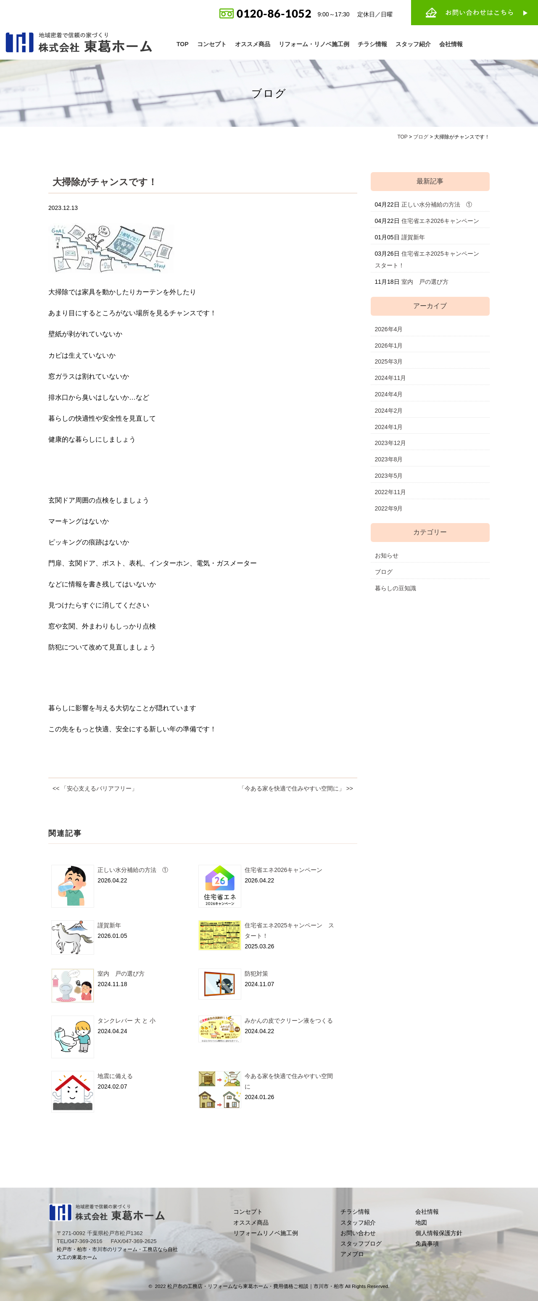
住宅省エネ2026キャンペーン (283, 869)
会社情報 (451, 44)
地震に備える (115, 1076)
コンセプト (212, 44)
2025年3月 (389, 361)
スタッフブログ (361, 1243)
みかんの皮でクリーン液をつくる (289, 1020)
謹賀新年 (109, 925)
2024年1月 (389, 427)
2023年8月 (389, 459)
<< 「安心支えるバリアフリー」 (95, 788)
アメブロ (352, 1254)
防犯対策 (256, 973)
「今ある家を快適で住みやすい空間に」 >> (296, 788)
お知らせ (386, 555)
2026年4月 (389, 329)
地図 (421, 1222)
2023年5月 (389, 475)
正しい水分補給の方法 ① (133, 869)
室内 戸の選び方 (121, 973)
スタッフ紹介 (413, 44)
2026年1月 (389, 345)
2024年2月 (389, 410)
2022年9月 (389, 508)
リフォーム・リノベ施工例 (314, 44)
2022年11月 (390, 492)
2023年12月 (390, 443)
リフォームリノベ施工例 (265, 1233)
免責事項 (427, 1243)
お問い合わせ (358, 1233)
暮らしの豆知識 (395, 588)
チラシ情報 (372, 44)
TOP (183, 44)
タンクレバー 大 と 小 (127, 1020)
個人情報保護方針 (438, 1233)
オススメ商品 (252, 44)
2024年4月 (389, 394)
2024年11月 (390, 377)
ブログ (384, 571)
